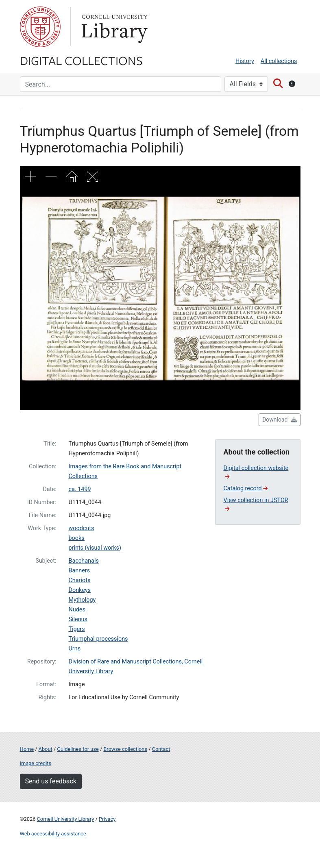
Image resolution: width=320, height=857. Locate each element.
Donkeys (80, 590)
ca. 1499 (80, 489)
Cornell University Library (65, 819)
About (45, 749)
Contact (161, 749)
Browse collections (125, 749)
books (77, 538)
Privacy (107, 819)
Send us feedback (50, 781)
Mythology (82, 599)
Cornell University (40, 27)
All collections (279, 61)
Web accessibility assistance (53, 834)
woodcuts (81, 528)
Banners (79, 570)
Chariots (80, 580)
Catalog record (246, 488)
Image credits (36, 763)
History (244, 61)
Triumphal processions (98, 638)
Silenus (78, 619)
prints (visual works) (95, 547)
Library (113, 27)
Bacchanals (84, 560)
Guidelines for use (77, 749)
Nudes (77, 609)
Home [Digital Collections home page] (27, 749)
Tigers (77, 629)
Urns (75, 648)
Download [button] (279, 419)
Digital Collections (81, 60)
